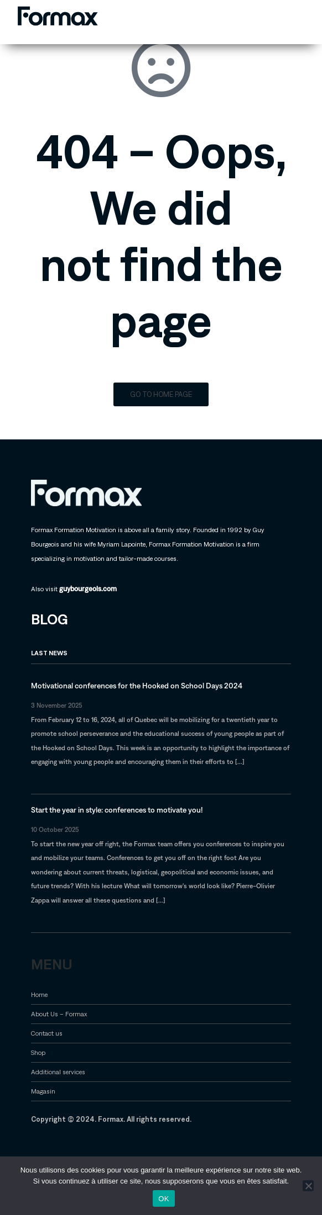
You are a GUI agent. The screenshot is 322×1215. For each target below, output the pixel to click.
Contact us (47, 1033)
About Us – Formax (59, 1013)
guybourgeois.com (88, 589)
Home (39, 994)
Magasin (43, 1091)
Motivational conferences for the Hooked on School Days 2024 (136, 685)
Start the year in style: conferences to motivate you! (116, 809)
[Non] (308, 1185)
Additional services (58, 1071)
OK (163, 1199)
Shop (38, 1052)
